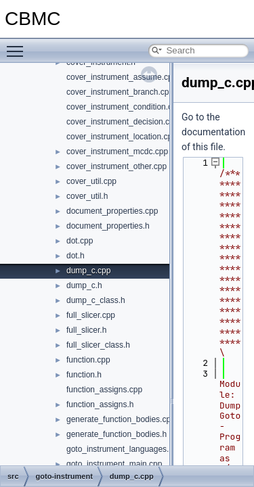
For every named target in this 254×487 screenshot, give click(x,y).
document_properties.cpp (112, 211)
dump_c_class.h (95, 300)
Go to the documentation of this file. (213, 132)
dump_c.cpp (88, 270)
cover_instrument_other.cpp (116, 166)
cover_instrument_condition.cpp (123, 107)
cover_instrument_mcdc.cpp (117, 151)
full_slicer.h (86, 330)
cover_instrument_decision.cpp (122, 121)
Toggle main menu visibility (18, 45)
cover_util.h (87, 196)
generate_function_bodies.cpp (120, 419)
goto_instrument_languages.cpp (124, 449)
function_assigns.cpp (104, 389)
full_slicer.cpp (90, 315)
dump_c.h (84, 285)
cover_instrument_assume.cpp (121, 77)
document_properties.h (108, 226)
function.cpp (88, 360)
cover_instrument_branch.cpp (119, 92)
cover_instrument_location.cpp (121, 136)
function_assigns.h (99, 404)
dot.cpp (79, 241)
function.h (84, 374)
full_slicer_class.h (98, 345)
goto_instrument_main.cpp (114, 464)
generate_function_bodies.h (116, 434)
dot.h (75, 255)
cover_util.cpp (91, 181)
